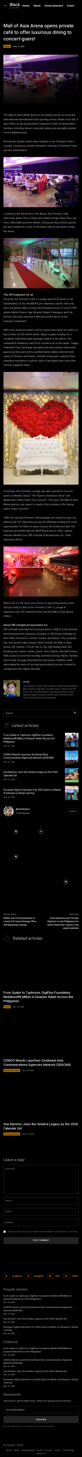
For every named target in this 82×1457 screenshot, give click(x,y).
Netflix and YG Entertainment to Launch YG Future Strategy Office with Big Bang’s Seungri (19, 921)
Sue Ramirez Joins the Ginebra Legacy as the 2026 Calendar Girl (30, 773)
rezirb (26, 682)
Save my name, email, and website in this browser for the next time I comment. (43, 1231)
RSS (58, 1276)
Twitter (75, 1276)
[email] (41, 1410)
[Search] (75, 713)
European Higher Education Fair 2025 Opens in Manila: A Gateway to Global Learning (32, 791)
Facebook (17, 1276)
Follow (72, 811)
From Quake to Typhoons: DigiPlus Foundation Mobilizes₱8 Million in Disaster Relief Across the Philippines (29, 738)
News (7, 46)
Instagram (39, 1276)
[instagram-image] (16, 831)
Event (7, 1006)
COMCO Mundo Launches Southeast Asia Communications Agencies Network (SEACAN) (28, 756)
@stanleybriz (23, 809)
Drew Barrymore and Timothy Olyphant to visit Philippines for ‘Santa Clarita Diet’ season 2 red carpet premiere (63, 923)
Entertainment (11, 1070)
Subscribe (41, 1419)
